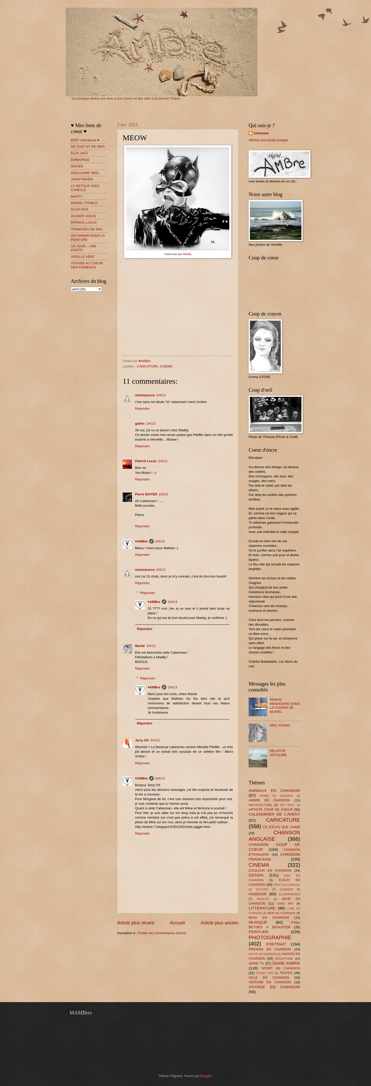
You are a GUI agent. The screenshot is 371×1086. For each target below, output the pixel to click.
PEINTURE (259, 932)
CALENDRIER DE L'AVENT (274, 814)
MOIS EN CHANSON (269, 917)
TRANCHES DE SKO (87, 229)
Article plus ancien (219, 922)
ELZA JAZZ (79, 153)
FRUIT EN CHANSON (286, 884)
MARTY (76, 196)
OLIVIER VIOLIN (83, 216)
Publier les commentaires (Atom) (162, 933)
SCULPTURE (284, 958)
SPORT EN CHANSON (280, 968)
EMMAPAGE (80, 160)
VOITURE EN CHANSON (270, 982)
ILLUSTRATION (289, 894)
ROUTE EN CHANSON (263, 954)
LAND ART (285, 903)
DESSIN (256, 875)
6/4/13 (160, 778)
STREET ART (264, 973)
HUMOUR (257, 894)
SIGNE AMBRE (286, 963)
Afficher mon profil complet (268, 140)
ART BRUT (287, 805)
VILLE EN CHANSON (269, 977)
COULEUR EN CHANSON (270, 870)
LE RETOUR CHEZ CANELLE (85, 188)
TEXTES (286, 973)
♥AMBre (141, 541)
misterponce (145, 395)
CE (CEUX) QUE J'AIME (281, 827)
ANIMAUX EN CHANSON (274, 790)
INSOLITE (263, 899)
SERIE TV (256, 963)
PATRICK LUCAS (84, 222)
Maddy (187, 254)
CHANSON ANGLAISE (274, 835)
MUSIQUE (258, 922)
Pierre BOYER (146, 494)
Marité (140, 646)
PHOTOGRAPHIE (270, 937)
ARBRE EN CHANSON (269, 800)
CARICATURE (147, 366)
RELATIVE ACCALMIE (278, 753)
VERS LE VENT (83, 257)
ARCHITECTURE (260, 805)
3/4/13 (172, 602)
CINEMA (166, 366)
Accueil (177, 922)
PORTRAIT (276, 944)
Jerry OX (142, 740)
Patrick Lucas (146, 461)
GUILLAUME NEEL (85, 173)
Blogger (206, 1076)
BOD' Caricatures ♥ (85, 140)
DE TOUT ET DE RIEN (88, 146)
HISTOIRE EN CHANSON (274, 889)
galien (140, 423)
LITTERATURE (262, 908)
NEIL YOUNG (280, 725)
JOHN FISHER (82, 179)
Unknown (261, 133)
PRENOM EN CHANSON (270, 949)
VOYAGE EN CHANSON (274, 987)
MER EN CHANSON (281, 913)
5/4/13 (155, 740)
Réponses (147, 593)
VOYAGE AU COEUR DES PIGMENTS (87, 265)
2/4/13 (161, 395)
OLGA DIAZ (79, 209)
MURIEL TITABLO (84, 203)
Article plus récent (135, 922)
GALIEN (77, 166)
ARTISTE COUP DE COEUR (271, 809)
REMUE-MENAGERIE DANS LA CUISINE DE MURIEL (285, 705)
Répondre (142, 408)
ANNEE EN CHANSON (276, 795)
